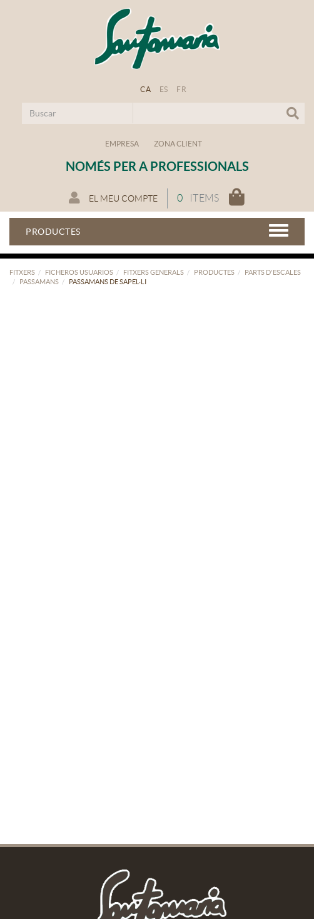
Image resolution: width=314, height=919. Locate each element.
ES (164, 89)
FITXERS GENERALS (153, 272)
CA (145, 89)
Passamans (39, 281)
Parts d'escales (273, 272)
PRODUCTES (214, 272)
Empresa (122, 144)
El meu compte (113, 198)
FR (181, 89)
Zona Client (178, 144)
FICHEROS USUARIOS (79, 272)
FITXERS (22, 272)
